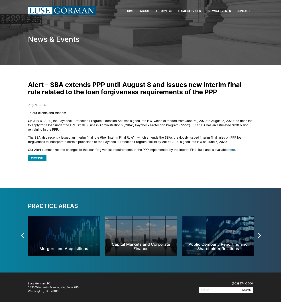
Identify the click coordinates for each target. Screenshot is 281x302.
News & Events (219, 11)
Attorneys (163, 11)
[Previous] (23, 235)
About (145, 11)
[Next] (259, 235)
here (231, 150)
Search (246, 289)
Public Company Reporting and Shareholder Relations (218, 246)
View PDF (37, 158)
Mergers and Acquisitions (63, 248)
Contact (243, 11)
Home (130, 11)
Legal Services (190, 11)
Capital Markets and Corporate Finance (141, 246)
